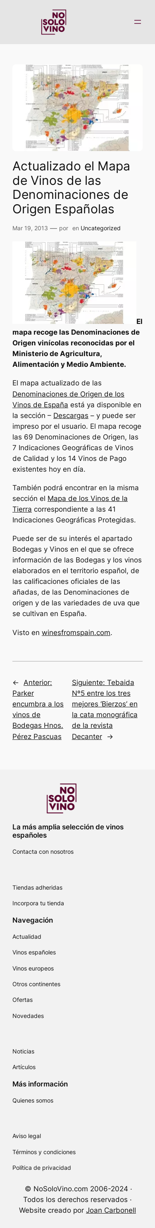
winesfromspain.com (76, 632)
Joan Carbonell (111, 1210)
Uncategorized (101, 227)
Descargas (70, 415)
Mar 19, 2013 (30, 227)
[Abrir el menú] (138, 22)
